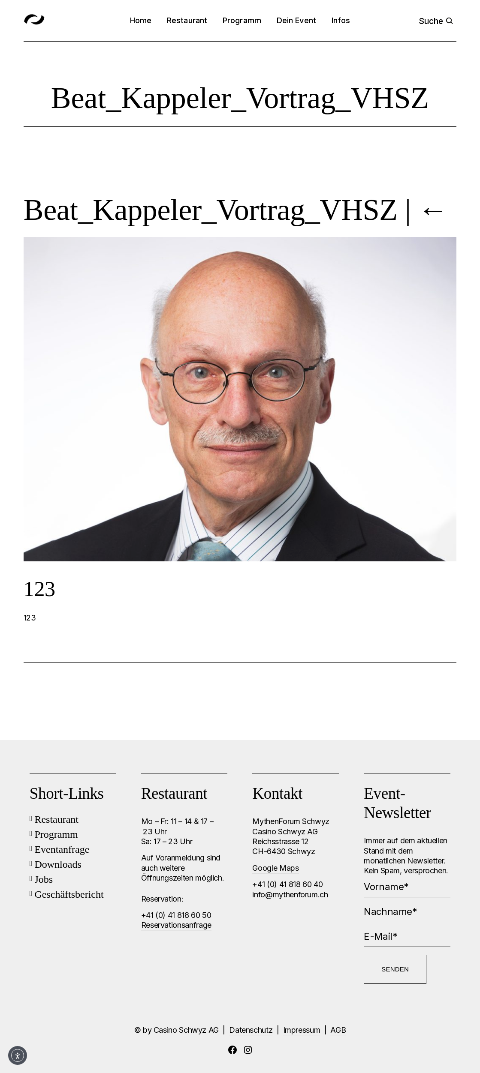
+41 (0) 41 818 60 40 (287, 884)
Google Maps (275, 867)
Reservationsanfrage (176, 924)
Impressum (301, 1029)
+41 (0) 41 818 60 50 (176, 915)
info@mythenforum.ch (290, 894)
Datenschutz (250, 1029)
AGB (338, 1029)
